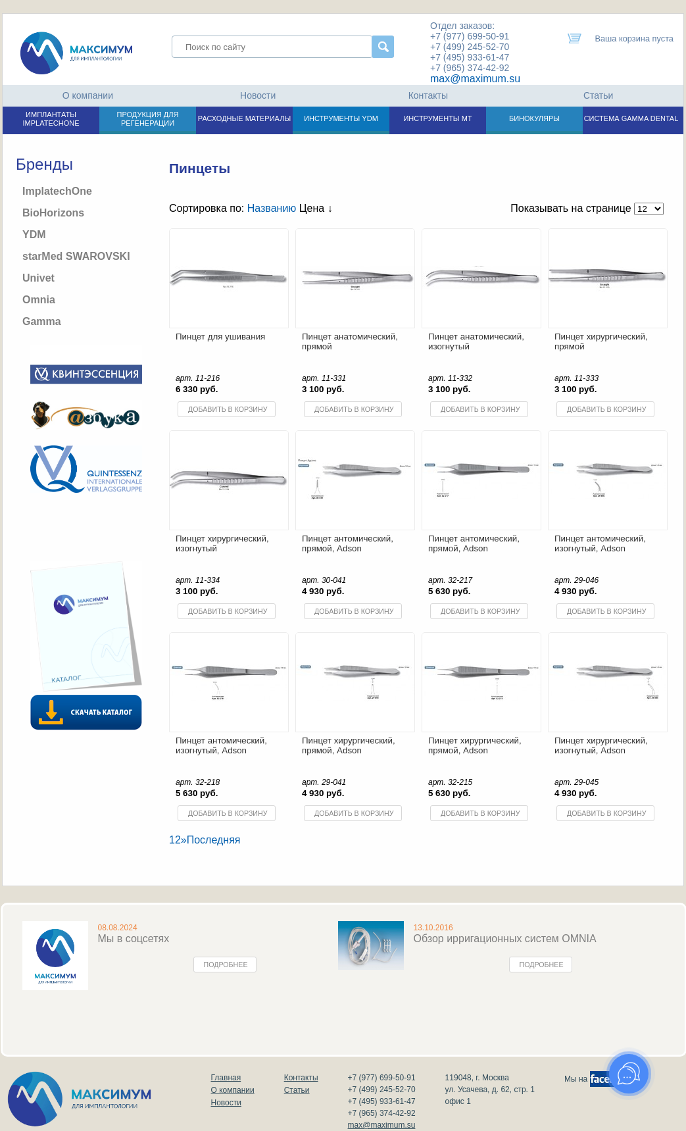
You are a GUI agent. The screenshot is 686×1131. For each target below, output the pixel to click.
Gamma (41, 321)
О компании (87, 95)
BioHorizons (53, 212)
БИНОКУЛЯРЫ (534, 118)
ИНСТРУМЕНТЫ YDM (341, 118)
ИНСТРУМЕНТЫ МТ (437, 118)
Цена (316, 208)
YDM (34, 234)
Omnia (38, 299)
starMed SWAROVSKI (76, 256)
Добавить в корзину (227, 409)
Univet (38, 278)
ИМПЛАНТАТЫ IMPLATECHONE (51, 119)
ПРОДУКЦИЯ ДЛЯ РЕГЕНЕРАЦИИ (148, 119)
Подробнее (226, 964)
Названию (272, 208)
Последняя (214, 839)
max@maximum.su (475, 78)
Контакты (428, 95)
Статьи (598, 95)
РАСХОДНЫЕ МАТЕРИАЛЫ (244, 118)
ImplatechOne (57, 191)
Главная (226, 1077)
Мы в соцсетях (134, 938)
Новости (258, 95)
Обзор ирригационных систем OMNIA (505, 938)
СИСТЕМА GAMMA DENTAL (631, 118)
